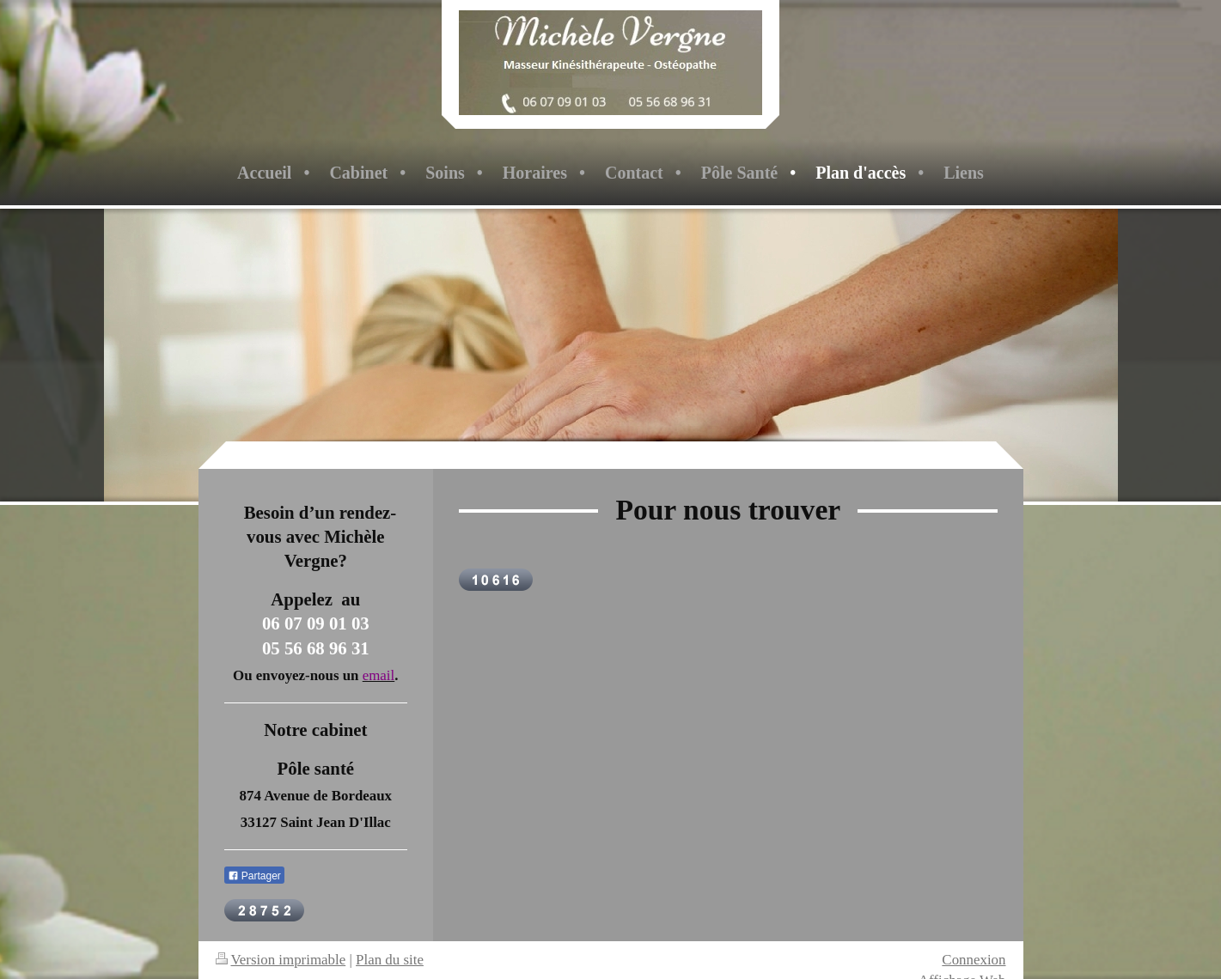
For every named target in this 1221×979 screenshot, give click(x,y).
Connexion (973, 960)
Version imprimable (281, 960)
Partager (254, 876)
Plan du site (390, 960)
